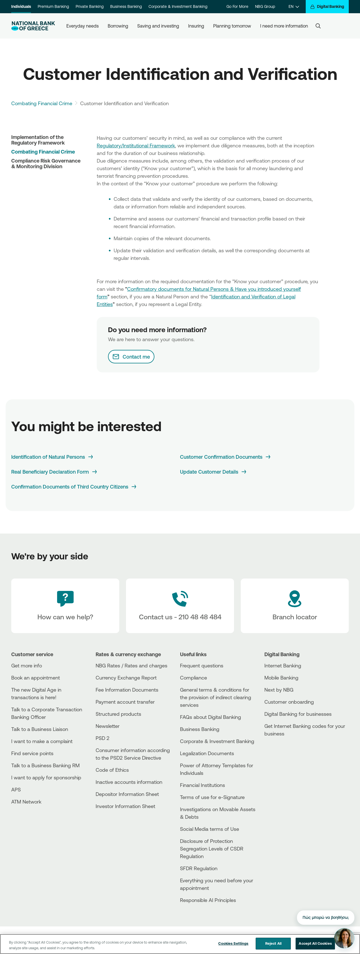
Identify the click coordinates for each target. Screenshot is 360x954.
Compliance (193, 677)
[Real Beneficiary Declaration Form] (54, 472)
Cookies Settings (233, 943)
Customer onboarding (289, 702)
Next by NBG (278, 689)
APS (16, 789)
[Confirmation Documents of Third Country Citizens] (74, 487)
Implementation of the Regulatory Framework (38, 139)
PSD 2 (102, 738)
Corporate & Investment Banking (177, 6)
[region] (180, 944)
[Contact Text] (180, 606)
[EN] (294, 6)
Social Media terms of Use (209, 829)
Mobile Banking (281, 677)
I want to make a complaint (42, 741)
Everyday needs (82, 25)
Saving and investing (158, 25)
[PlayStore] (285, 753)
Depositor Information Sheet (127, 794)
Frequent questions (201, 665)
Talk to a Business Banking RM (45, 765)
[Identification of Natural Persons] (52, 457)
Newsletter (108, 726)
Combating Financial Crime (41, 103)
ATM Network (26, 801)
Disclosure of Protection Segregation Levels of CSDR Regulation (211, 848)
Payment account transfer (125, 702)
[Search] (318, 25)
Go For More (237, 6)
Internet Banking (282, 665)
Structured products (118, 714)
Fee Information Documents (127, 689)
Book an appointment (35, 677)
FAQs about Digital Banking (210, 717)
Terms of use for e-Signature (212, 797)
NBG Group (265, 6)
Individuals (21, 6)
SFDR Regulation (198, 868)
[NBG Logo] (33, 26)
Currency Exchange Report (126, 677)
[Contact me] (131, 356)
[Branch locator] (295, 606)
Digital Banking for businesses (298, 714)
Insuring (196, 25)
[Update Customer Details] (213, 472)
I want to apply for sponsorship (46, 777)
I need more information (284, 25)
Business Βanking (199, 729)
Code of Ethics (112, 770)
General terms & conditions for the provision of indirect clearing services (215, 697)
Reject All (273, 943)
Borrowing (118, 25)
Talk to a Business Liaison (39, 729)
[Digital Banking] (327, 6)
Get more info (26, 665)
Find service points (32, 753)
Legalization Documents (207, 753)
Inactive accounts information (129, 782)
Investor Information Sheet (125, 806)
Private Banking (90, 6)
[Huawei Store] (285, 758)
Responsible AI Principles (208, 900)
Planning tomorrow (232, 25)
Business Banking (126, 6)
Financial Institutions (202, 785)
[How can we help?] (65, 606)
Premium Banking (53, 6)
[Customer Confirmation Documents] (225, 457)
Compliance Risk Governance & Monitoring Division (45, 163)
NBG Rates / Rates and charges (131, 665)
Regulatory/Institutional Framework (136, 145)
